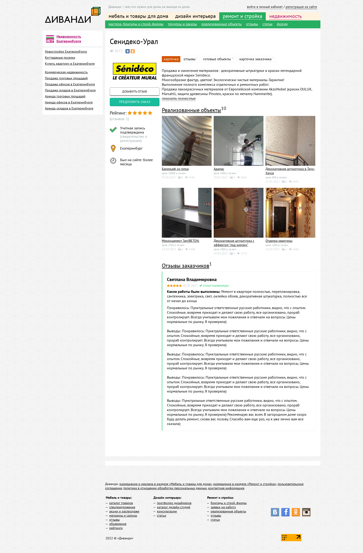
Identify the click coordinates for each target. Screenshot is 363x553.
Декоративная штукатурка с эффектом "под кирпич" (234, 243)
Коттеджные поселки (60, 57)
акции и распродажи (124, 511)
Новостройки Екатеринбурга (66, 51)
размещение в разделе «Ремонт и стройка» (244, 484)
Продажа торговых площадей (66, 78)
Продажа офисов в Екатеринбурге (70, 84)
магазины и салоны (123, 515)
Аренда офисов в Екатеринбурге (69, 102)
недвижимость (285, 16)
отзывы (252, 24)
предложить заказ (134, 102)
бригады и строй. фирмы (229, 503)
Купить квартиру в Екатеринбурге (70, 63)
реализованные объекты (221, 24)
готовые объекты (217, 59)
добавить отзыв (134, 91)
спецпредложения (122, 507)
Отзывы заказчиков (185, 265)
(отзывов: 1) (119, 118)
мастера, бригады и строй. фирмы (136, 24)
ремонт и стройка (242, 16)
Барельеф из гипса (175, 169)
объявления (117, 524)
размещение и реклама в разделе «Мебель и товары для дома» (165, 484)
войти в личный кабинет (265, 7)
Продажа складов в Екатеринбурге (70, 90)
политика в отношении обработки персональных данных (165, 488)
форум (282, 24)
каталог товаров (121, 503)
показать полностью (179, 98)
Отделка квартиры (279, 241)
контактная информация (226, 488)
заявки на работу (223, 507)
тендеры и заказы (182, 24)
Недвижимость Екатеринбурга (68, 38)
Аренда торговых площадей (65, 96)
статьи (267, 24)
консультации (167, 511)
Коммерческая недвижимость (66, 72)
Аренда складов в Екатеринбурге (69, 108)
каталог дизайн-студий (173, 507)
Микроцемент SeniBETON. (180, 241)
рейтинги (116, 528)
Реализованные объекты (191, 110)
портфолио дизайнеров (174, 503)
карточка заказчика (255, 59)
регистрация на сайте (301, 7)
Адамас (219, 169)
